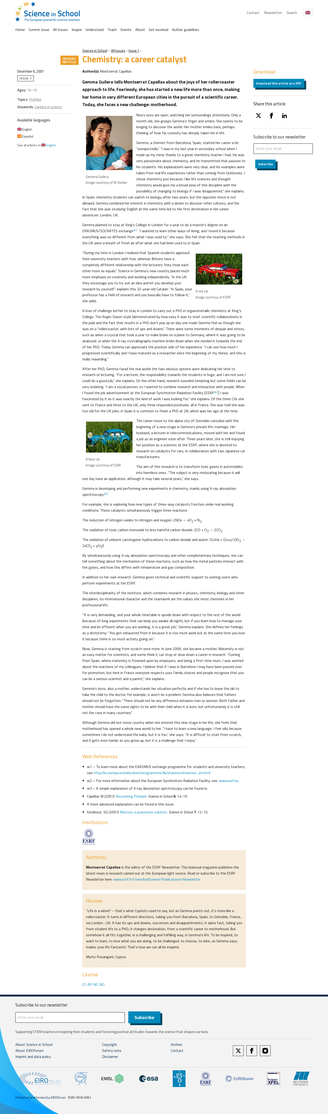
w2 (216, 391)
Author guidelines (185, 29)
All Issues (60, 29)
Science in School (94, 50)
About (140, 29)
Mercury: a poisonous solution (143, 812)
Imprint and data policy (33, 1057)
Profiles (35, 99)
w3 (106, 493)
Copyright (109, 1044)
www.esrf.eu (229, 780)
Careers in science (48, 107)
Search (292, 12)
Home (20, 29)
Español (25, 136)
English (24, 129)
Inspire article (69, 60)
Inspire (77, 29)
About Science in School (34, 1044)
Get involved (158, 29)
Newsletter (273, 12)
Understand (95, 29)
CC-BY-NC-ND (93, 984)
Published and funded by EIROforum (40, 1097)
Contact (253, 12)
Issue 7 (134, 50)
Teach (112, 29)
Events (126, 29)
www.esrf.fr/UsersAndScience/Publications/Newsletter (156, 879)
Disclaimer (110, 1057)
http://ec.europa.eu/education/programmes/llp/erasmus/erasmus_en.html (152, 772)
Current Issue (39, 29)
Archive (176, 1044)
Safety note (111, 1051)
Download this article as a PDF (278, 83)
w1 (135, 230)
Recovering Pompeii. (131, 796)
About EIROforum (29, 1051)
